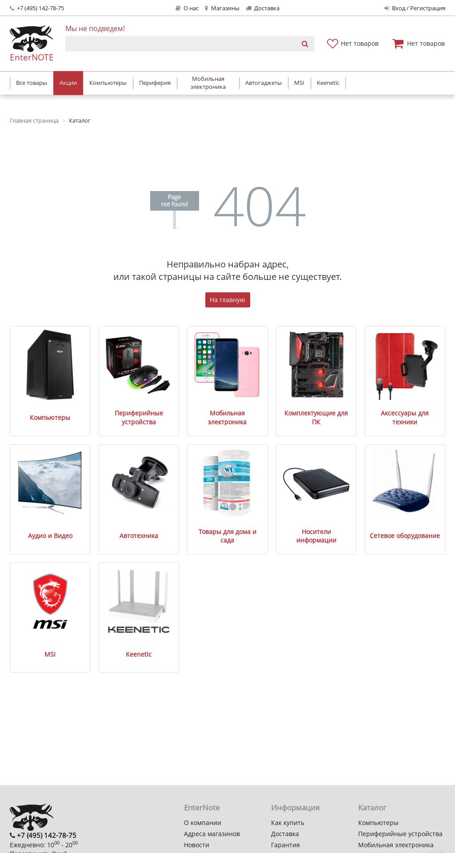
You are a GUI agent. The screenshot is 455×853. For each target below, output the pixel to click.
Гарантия (285, 845)
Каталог (372, 807)
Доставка (262, 8)
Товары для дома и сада (227, 536)
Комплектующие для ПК (316, 417)
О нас (187, 8)
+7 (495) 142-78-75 (37, 8)
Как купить (287, 822)
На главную (227, 299)
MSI (50, 654)
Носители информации (316, 536)
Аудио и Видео (50, 535)
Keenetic (139, 654)
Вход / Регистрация (414, 8)
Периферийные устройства (139, 417)
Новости (196, 845)
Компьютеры (50, 417)
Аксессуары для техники (405, 417)
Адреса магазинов (212, 833)
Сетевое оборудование (405, 535)
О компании (202, 822)
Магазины (222, 8)
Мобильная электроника (227, 417)
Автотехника (139, 535)
